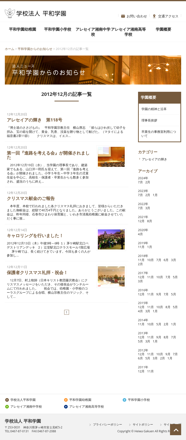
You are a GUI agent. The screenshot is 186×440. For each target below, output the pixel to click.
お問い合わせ (134, 15)
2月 (147, 183)
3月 (147, 209)
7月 (140, 183)
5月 (175, 278)
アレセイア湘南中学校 (93, 32)
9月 (158, 295)
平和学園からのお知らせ (35, 49)
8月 (149, 222)
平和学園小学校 (57, 29)
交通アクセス (165, 15)
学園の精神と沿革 (153, 109)
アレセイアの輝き (154, 160)
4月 (140, 235)
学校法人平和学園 (20, 399)
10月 (150, 261)
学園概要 (163, 29)
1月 (155, 196)
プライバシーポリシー (105, 425)
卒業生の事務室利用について (158, 134)
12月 (141, 222)
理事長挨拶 (149, 121)
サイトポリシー (140, 425)
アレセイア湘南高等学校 (128, 32)
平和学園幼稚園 (22, 29)
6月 (166, 261)
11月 (141, 248)
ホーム (9, 49)
